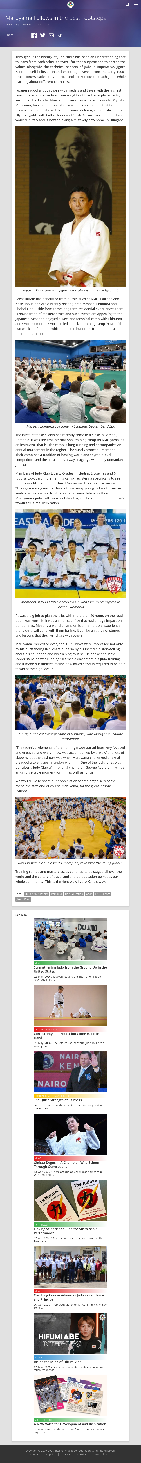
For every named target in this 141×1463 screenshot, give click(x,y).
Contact (34, 1454)
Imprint (50, 1454)
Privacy (66, 1454)
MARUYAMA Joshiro (36, 894)
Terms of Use (101, 1454)
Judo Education (73, 894)
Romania (56, 894)
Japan (89, 894)
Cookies (81, 1454)
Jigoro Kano (23, 899)
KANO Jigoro (102, 894)
